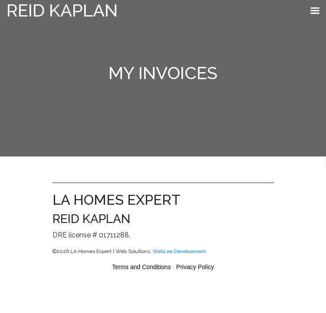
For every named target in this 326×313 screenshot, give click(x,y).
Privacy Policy (195, 266)
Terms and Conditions (141, 266)
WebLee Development (179, 251)
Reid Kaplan (62, 10)
